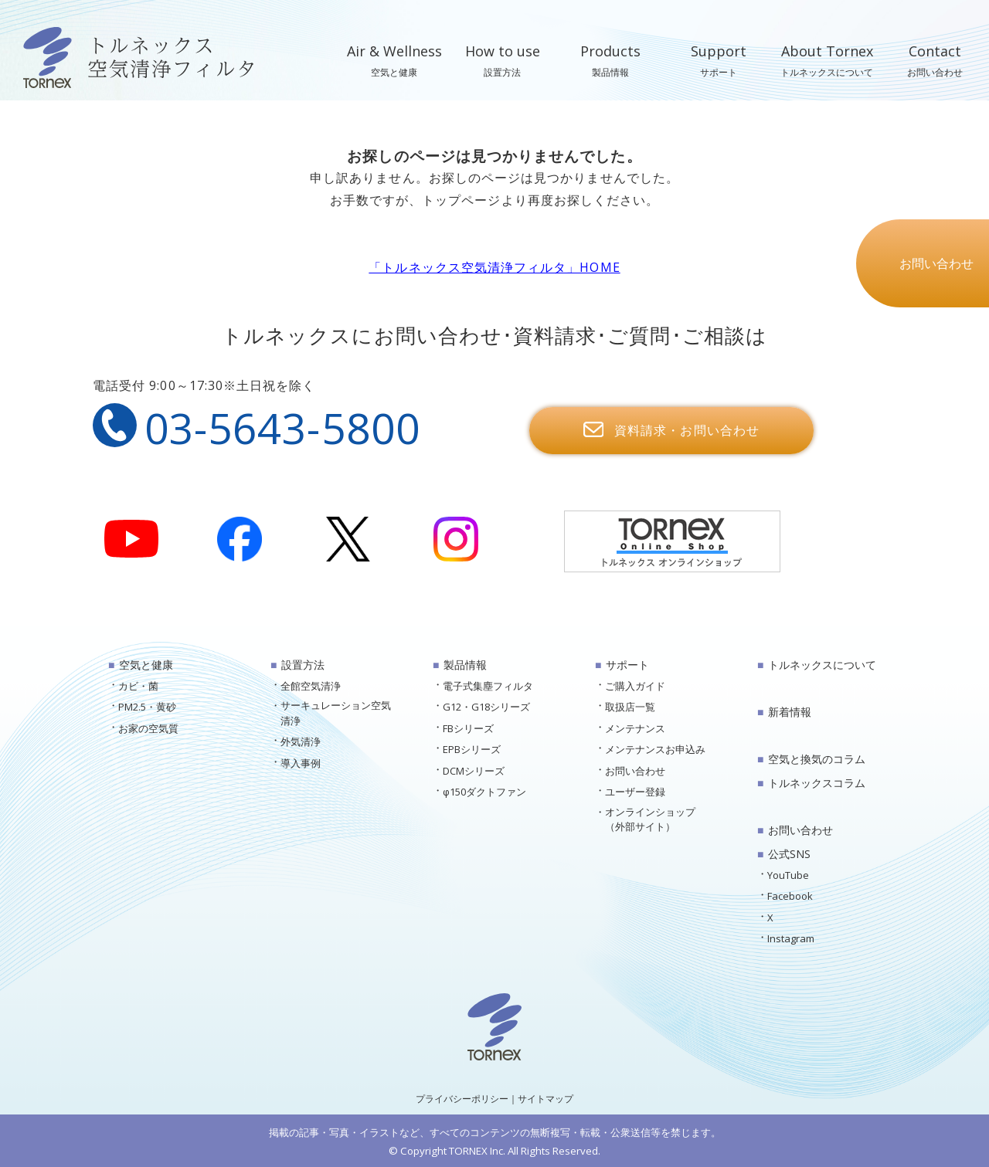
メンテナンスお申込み (655, 749)
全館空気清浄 (310, 686)
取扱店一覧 (630, 707)
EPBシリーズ (472, 749)
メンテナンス (635, 728)
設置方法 (303, 664)
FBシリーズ (468, 728)
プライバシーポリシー (462, 1098)
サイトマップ (545, 1098)
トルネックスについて (822, 664)
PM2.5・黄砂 (147, 707)
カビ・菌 (138, 686)
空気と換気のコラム (816, 758)
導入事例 (300, 763)
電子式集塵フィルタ (488, 686)
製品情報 (465, 664)
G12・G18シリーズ (486, 707)
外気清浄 (300, 741)
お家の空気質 (148, 728)
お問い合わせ (635, 771)
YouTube (788, 875)
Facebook (790, 896)
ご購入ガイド (635, 686)
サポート (627, 664)
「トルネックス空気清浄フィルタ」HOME (494, 267)
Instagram (790, 938)
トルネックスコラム (816, 782)
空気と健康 (146, 664)
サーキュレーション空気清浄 (335, 713)
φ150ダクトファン (484, 792)
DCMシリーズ (474, 771)
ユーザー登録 (635, 792)
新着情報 (789, 711)
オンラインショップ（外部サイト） (650, 819)
